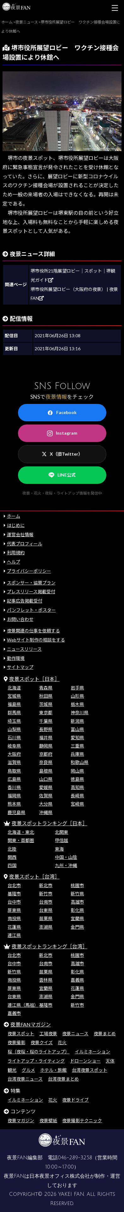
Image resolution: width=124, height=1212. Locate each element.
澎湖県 (45, 927)
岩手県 (77, 687)
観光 (12, 1070)
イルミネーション (92, 1051)
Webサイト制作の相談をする (36, 639)
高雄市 (77, 902)
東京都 (45, 712)
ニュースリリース (24, 649)
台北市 (14, 885)
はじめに (16, 525)
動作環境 (16, 658)
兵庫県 (77, 754)
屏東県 (14, 910)
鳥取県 (14, 771)
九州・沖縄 (66, 865)
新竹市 (45, 893)
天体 (110, 1061)
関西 (12, 857)
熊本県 (14, 804)
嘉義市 (14, 1013)
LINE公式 (62, 475)
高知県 (77, 787)
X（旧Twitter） (62, 454)
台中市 (14, 902)
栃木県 (77, 704)
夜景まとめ (105, 1033)
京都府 (45, 754)
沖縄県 (45, 812)
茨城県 (45, 704)
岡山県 (77, 771)
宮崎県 (77, 804)
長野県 (45, 729)
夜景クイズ (42, 1042)
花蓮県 (14, 927)
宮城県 (14, 696)
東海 (59, 849)
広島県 (14, 779)
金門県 (77, 927)
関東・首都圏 (21, 840)
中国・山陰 (66, 857)
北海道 (14, 687)
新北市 (45, 885)
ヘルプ (13, 561)
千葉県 (45, 721)
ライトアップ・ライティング (36, 1061)
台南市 (45, 902)
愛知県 (77, 737)
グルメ (28, 1070)
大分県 (45, 804)
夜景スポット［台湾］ (34, 876)
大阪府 (14, 754)
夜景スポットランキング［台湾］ (49, 946)
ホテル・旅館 (53, 1070)
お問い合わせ (20, 619)
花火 (62, 1042)
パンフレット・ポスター (31, 610)
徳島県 (77, 779)
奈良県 (45, 762)
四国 (12, 865)
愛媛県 (45, 787)
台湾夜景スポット (89, 1070)
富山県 (77, 729)
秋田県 (45, 696)
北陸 (12, 849)
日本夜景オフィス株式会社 (59, 1176)
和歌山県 (79, 762)
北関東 (61, 832)
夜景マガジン (21, 1120)
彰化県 (77, 910)
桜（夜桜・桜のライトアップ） (38, 1051)
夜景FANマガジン (30, 1024)
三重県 (77, 745)
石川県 (14, 737)
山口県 (45, 779)
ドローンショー (85, 1061)
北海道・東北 (21, 832)
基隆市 (14, 893)
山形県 (77, 696)
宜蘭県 (77, 918)
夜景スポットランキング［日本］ (49, 823)
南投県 (14, 918)
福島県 (14, 704)
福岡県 (14, 795)
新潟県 (77, 721)
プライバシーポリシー (29, 571)
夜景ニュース (75, 1033)
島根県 (45, 771)
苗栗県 (45, 918)
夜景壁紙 (48, 1120)
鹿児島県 (16, 812)
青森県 (45, 687)
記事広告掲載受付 (24, 600)
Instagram (62, 433)
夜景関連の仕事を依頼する (33, 630)
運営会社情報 (20, 534)
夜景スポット (21, 1033)
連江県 (14, 935)
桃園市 (77, 885)
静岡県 (45, 745)
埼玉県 (14, 721)
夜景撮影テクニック (82, 1120)
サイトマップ (20, 667)
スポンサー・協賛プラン (31, 582)
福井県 (45, 737)
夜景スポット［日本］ (34, 679)
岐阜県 (14, 745)
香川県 (14, 787)
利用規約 (16, 552)
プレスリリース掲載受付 (31, 591)
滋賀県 (14, 762)
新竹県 (77, 893)
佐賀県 (45, 795)
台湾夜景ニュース (25, 1079)
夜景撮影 (16, 1042)
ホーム (13, 516)
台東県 (45, 910)
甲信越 (61, 840)
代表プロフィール (24, 543)
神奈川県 (79, 712)
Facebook (62, 412)
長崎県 (77, 795)
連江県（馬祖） (23, 1005)
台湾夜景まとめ (63, 1079)
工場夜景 (48, 1033)
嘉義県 (77, 980)
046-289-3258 (75, 1158)
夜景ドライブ (75, 1100)
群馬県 (14, 712)
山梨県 (14, 729)
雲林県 (45, 980)
